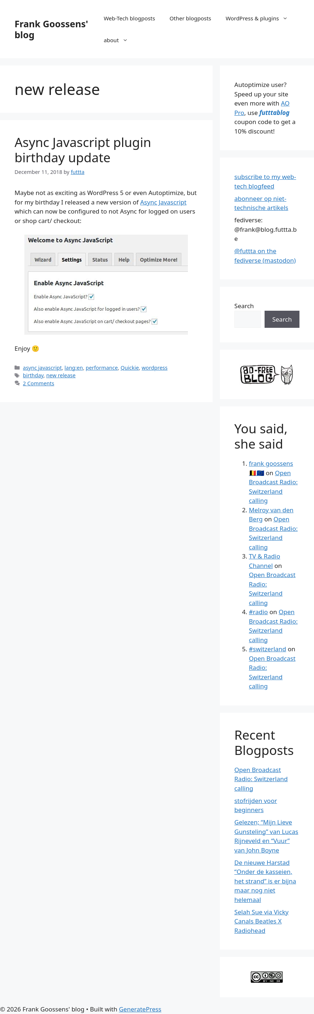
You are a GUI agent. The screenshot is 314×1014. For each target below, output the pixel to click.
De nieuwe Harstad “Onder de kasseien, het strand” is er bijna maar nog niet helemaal (265, 881)
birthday (33, 375)
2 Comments (38, 383)
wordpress (155, 367)
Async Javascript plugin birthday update (83, 150)
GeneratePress (140, 1009)
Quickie (130, 367)
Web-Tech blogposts (129, 18)
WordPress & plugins (260, 18)
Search (244, 306)
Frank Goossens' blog (51, 29)
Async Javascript (163, 202)
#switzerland (267, 649)
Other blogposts (190, 18)
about (119, 40)
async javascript (42, 367)
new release (61, 375)
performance (102, 367)
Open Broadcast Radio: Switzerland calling (261, 779)
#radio (258, 612)
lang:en (74, 367)
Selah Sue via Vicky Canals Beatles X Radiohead (261, 921)
